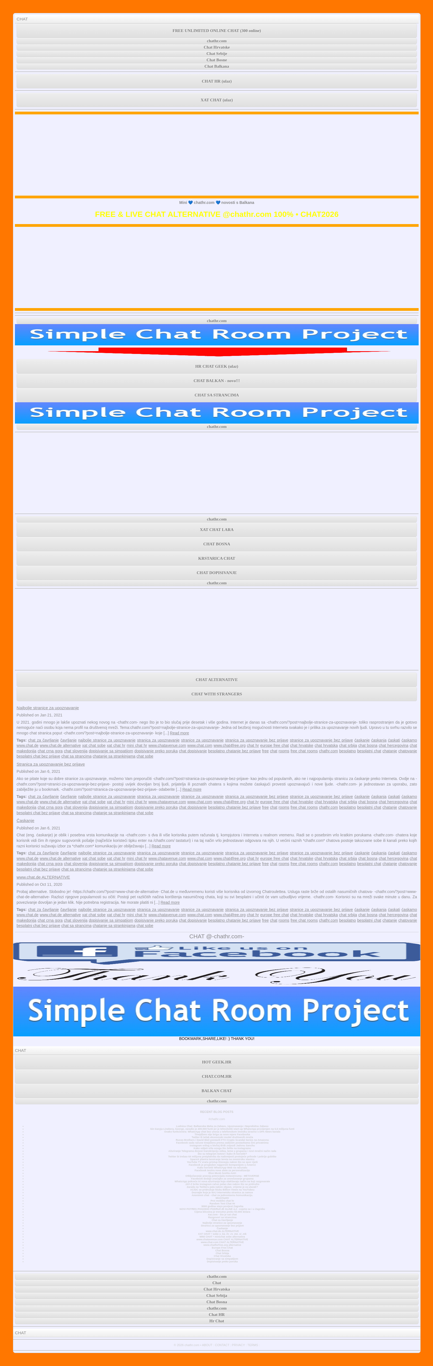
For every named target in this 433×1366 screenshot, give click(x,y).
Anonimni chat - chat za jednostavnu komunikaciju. (222, 1195)
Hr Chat (216, 1321)
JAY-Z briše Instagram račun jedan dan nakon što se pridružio (222, 1184)
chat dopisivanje (193, 751)
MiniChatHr (222, 1198)
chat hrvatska (326, 745)
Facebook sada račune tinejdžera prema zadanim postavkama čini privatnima (222, 1142)
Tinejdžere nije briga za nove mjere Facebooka (222, 1134)
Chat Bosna (222, 1250)
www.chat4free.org (229, 745)
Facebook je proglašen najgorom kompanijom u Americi (222, 1164)
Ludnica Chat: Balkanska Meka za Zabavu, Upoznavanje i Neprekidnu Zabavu (222, 1126)
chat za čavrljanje (43, 740)
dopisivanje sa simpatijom (111, 751)
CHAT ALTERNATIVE (217, 679)
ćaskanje (362, 740)
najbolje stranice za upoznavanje (107, 740)
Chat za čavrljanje (222, 1220)
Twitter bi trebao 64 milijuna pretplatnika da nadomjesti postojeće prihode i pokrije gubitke (222, 1156)
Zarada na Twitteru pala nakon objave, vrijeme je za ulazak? (222, 1187)
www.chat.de (27, 745)
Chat (216, 1283)
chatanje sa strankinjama (114, 756)
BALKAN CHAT (217, 1091)
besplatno (347, 751)
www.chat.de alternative (60, 745)
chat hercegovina (393, 745)
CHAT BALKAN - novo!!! (217, 381)
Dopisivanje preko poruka (222, 1261)
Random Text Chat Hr (222, 1203)
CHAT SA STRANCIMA (217, 395)
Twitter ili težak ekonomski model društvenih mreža (222, 1137)
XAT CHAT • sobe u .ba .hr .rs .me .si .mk (222, 1234)
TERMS (252, 1345)
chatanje (389, 751)
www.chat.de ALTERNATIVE (43, 877)
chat (273, 751)
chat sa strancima (76, 756)
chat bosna (367, 745)
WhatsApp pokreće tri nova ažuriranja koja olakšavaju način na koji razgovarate (222, 1181)
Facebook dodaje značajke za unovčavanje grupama (222, 1178)
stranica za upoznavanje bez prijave (256, 740)
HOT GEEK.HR (216, 1062)
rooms (284, 751)
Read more (179, 733)
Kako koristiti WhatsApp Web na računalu (222, 1167)
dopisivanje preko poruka (156, 751)
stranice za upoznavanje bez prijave (321, 740)
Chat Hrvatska (222, 1256)
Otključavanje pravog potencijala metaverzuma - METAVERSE (222, 1176)
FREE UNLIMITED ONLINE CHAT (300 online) (217, 30)
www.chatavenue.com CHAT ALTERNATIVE (222, 1239)
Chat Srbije (217, 53)
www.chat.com (199, 745)
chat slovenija (75, 751)
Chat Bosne (217, 60)
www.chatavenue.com (167, 745)
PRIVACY (238, 1345)
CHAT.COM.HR (217, 1076)
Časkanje (25, 820)
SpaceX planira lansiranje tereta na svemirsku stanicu (222, 1159)
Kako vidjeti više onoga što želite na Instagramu (222, 1148)
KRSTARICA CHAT (216, 558)
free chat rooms (304, 751)
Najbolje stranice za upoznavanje (48, 707)
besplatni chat (369, 751)
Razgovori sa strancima (222, 1217)
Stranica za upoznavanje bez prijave (51, 764)
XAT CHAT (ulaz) (217, 100)
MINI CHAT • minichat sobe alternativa (222, 1236)
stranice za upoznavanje (202, 740)
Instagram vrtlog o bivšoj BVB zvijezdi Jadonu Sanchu (222, 1145)
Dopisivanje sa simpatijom (222, 1258)
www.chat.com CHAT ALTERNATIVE (222, 1242)
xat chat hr (116, 745)
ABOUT (207, 1345)
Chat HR (217, 1314)
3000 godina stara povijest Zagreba (222, 1206)
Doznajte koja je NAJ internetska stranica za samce (222, 1192)
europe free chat (274, 745)
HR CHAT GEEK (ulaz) (216, 366)
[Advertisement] (216, 155)
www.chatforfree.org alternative (222, 1245)
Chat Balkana (217, 66)
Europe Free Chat (222, 1247)
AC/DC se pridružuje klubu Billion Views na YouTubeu (222, 1189)
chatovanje (407, 751)
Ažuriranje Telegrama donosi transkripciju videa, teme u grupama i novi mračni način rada (222, 1151)
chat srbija (348, 745)
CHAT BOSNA (216, 544)
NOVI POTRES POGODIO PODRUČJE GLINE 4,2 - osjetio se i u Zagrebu (222, 1209)
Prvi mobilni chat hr (222, 1200)
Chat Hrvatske (217, 47)
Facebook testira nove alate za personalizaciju (222, 1170)
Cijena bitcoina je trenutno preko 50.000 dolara (222, 1211)
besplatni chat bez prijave (38, 756)
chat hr (253, 745)
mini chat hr (137, 745)
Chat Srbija (222, 1253)
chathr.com (217, 41)
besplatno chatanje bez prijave (234, 751)
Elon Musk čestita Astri (222, 1173)
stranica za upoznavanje (158, 740)
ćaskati (394, 740)
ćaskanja (378, 740)
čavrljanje (68, 740)
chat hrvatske (301, 745)
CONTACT (222, 1345)
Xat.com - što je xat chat (222, 1214)
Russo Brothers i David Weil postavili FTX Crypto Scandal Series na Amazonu (222, 1140)
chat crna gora (50, 751)
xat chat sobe (93, 745)
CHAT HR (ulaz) (217, 81)
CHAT (22, 19)
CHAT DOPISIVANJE (217, 573)
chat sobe (144, 756)
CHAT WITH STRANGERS (216, 694)
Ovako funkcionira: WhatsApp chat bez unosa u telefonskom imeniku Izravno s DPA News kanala (222, 1131)
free (265, 751)
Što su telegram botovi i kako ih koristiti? (222, 1153)
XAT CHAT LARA (217, 529)
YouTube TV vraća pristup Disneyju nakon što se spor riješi (222, 1162)
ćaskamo (409, 740)
